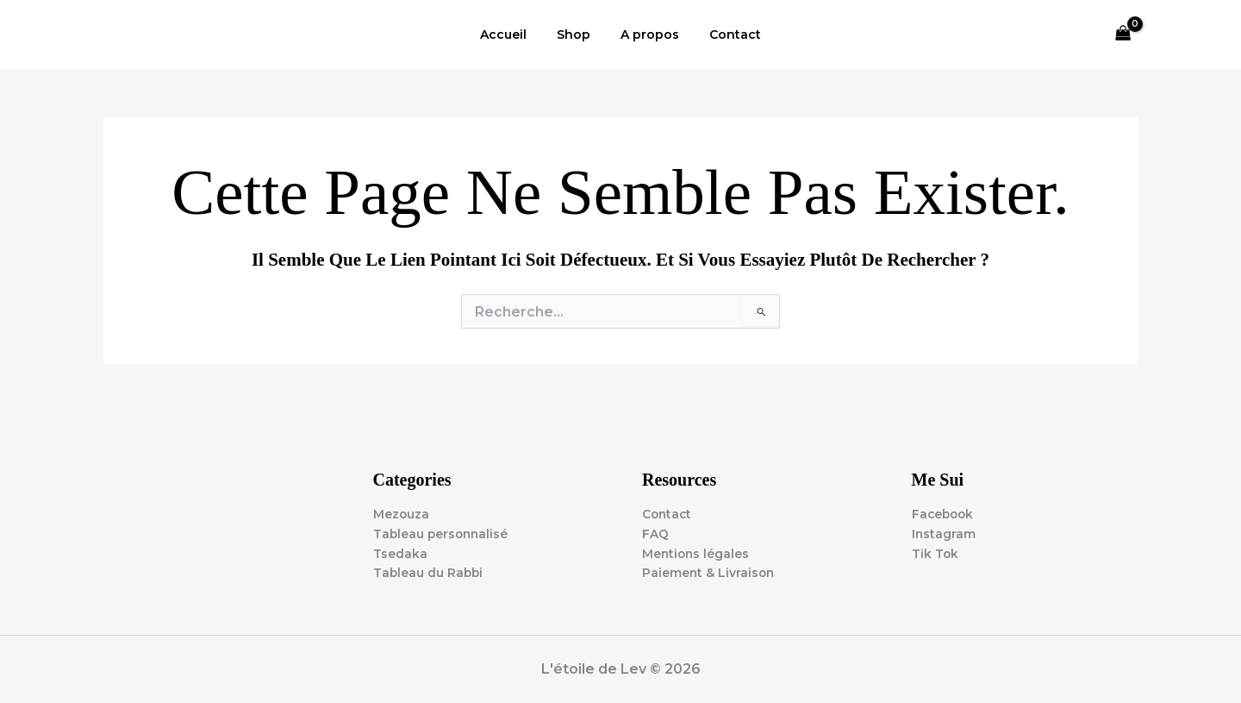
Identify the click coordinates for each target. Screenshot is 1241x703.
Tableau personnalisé (442, 533)
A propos (647, 34)
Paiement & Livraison (709, 573)
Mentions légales (696, 553)
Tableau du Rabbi (429, 573)
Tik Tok (935, 553)
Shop (577, 34)
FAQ (655, 533)
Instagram (944, 533)
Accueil (513, 34)
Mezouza (401, 513)
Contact (726, 34)
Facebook (944, 513)
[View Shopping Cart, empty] (1123, 35)
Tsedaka (400, 553)
